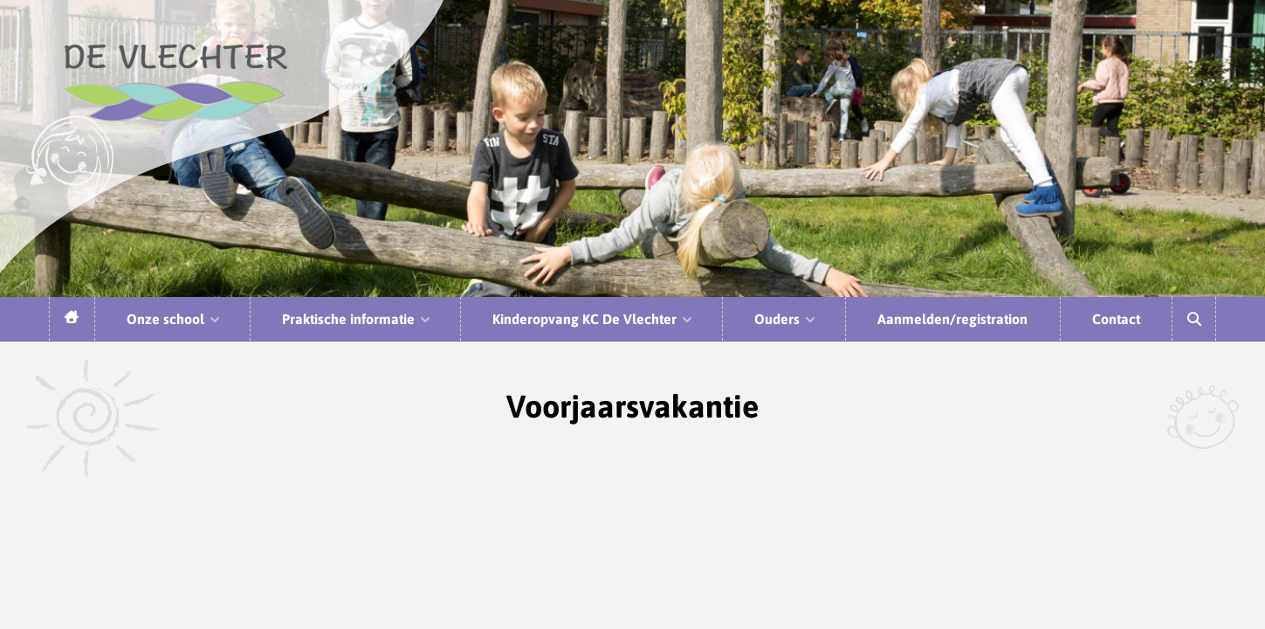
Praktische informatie (357, 319)
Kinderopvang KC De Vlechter (593, 319)
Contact (1116, 319)
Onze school (174, 319)
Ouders (785, 319)
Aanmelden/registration (952, 319)
